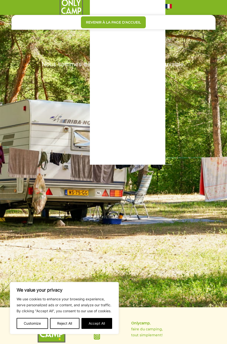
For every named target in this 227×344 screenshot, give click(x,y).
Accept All (97, 323)
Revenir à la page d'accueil (113, 22)
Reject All (64, 323)
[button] (168, 7)
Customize (32, 323)
